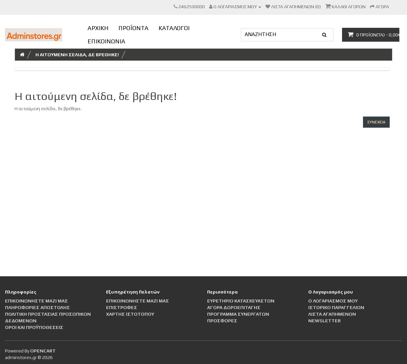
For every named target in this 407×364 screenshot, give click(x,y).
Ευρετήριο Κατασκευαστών (240, 300)
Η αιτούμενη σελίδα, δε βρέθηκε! (77, 54)
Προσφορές (222, 320)
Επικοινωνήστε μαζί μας (36, 300)
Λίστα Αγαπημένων (332, 314)
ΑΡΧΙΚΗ (97, 27)
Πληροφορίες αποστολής (37, 307)
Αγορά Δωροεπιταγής (234, 307)
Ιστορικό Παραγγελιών (336, 307)
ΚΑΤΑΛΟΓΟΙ (174, 27)
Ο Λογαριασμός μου (333, 300)
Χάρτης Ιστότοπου (130, 314)
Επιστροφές (121, 307)
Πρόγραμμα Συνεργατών (238, 314)
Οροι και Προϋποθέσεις (34, 327)
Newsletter (324, 320)
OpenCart (43, 350)
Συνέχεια (376, 122)
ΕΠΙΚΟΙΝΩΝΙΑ (106, 41)
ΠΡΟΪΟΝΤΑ (133, 27)
